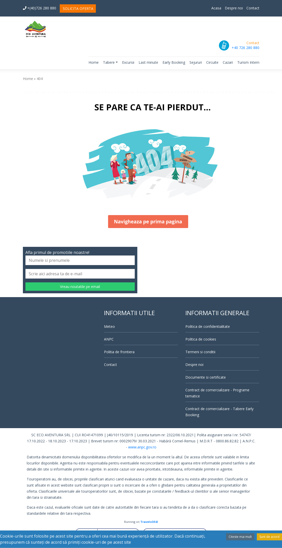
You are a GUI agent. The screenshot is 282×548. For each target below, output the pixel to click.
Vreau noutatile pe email (80, 286)
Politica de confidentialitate (207, 326)
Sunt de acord (269, 537)
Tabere (109, 62)
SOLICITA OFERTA (78, 8)
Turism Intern (248, 62)
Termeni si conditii (200, 351)
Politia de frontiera (119, 351)
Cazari (228, 62)
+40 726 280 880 (245, 47)
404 (40, 78)
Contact (252, 8)
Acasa (216, 8)
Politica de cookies (200, 339)
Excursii (128, 62)
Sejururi (195, 62)
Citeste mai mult (240, 537)
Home (93, 62)
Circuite (212, 62)
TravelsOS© (149, 522)
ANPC (109, 339)
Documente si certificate (205, 377)
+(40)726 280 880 (39, 8)
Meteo (109, 326)
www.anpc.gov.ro (142, 447)
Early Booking (173, 62)
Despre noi (234, 8)
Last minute (148, 62)
